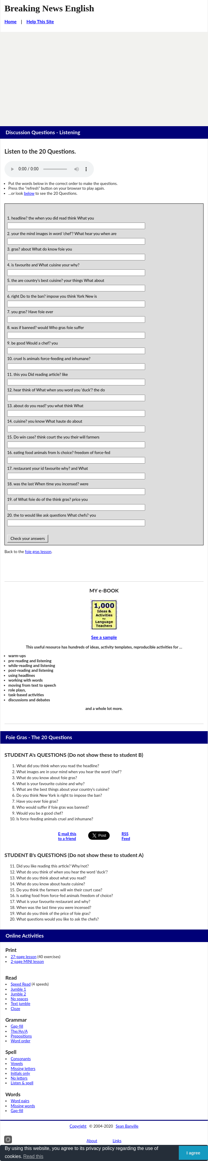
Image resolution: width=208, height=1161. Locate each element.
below (29, 193)
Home (10, 21)
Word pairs (20, 1100)
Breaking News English (49, 8)
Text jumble (20, 1003)
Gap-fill (17, 1026)
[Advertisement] (104, 76)
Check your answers (28, 538)
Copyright (78, 1126)
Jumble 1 (18, 989)
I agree (193, 1153)
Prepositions (21, 1036)
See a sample (104, 637)
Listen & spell (22, 1082)
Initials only (20, 1073)
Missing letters (23, 1068)
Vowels (17, 1063)
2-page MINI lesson (27, 961)
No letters (19, 1078)
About (92, 1140)
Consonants (21, 1058)
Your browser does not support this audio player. (49, 169)
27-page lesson (23, 956)
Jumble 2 (18, 994)
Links (117, 1140)
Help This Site (40, 21)
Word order (20, 1040)
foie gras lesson (38, 551)
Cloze (15, 1008)
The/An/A (19, 1031)
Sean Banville (127, 1126)
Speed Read (21, 984)
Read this (33, 1156)
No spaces (19, 998)
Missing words (23, 1105)
